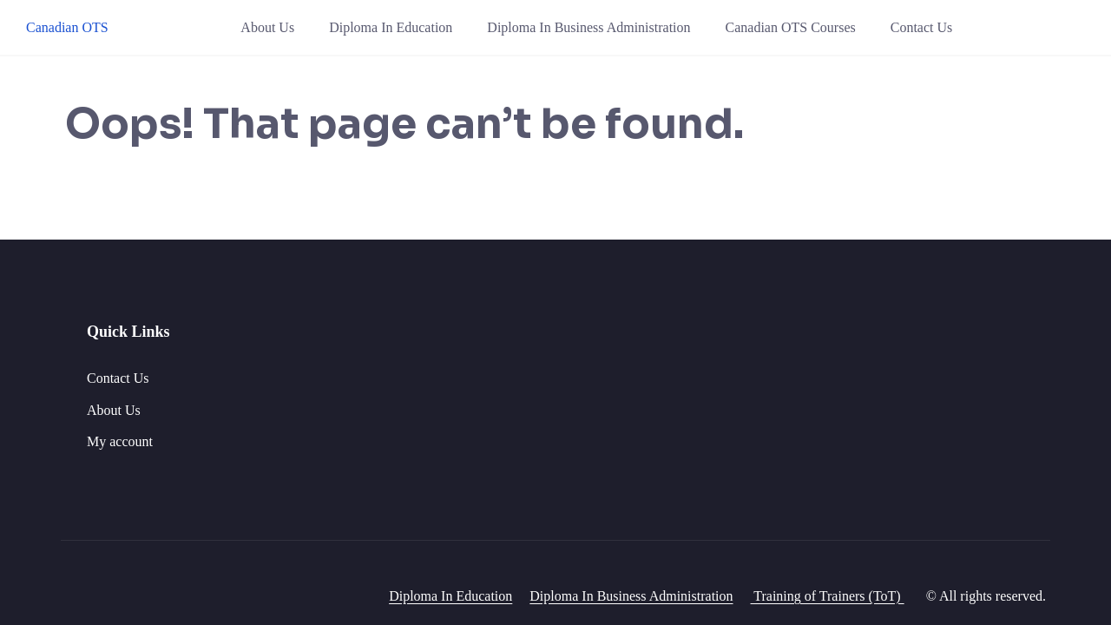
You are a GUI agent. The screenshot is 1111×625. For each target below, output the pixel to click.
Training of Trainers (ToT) (827, 596)
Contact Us (922, 27)
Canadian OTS (67, 27)
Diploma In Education (390, 27)
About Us (267, 27)
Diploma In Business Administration (588, 27)
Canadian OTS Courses (791, 27)
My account (120, 441)
